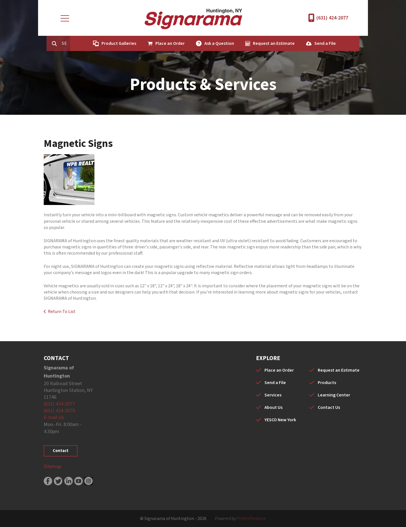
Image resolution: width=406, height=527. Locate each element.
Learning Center (334, 395)
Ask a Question (215, 43)
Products (327, 383)
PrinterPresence (251, 518)
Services (272, 395)
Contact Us (329, 407)
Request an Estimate (269, 43)
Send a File (321, 43)
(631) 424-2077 (332, 17)
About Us (273, 407)
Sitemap (52, 466)
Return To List (62, 311)
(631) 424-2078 (59, 410)
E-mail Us (54, 417)
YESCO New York (280, 420)
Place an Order (165, 43)
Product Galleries (114, 43)
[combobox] (63, 43)
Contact (61, 451)
